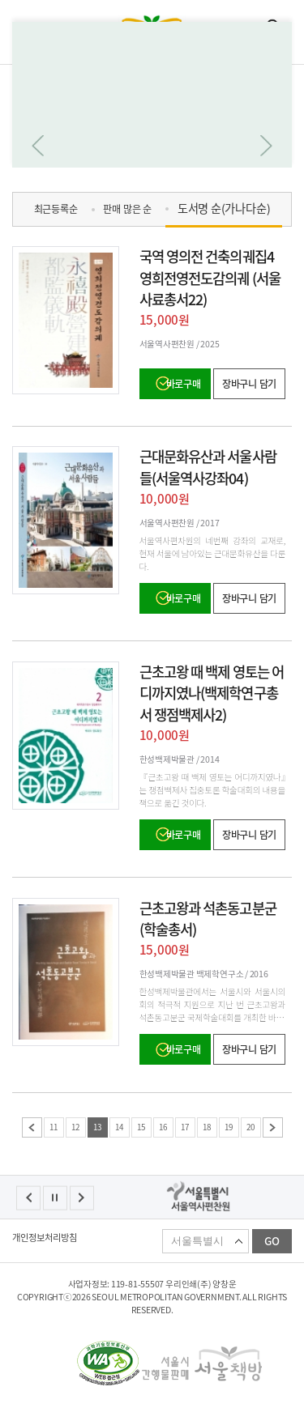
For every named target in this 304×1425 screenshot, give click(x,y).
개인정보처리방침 (44, 1237)
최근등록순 (56, 209)
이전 (32, 1127)
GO (272, 1240)
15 (141, 1127)
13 (97, 1127)
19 (229, 1127)
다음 (273, 1127)
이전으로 (38, 146)
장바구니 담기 (249, 383)
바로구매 (183, 383)
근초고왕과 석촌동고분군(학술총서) (207, 919)
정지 (55, 1197)
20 (250, 1127)
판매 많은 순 (127, 209)
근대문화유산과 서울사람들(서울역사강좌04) (207, 467)
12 (75, 1127)
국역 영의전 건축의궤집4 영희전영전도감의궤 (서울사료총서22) (209, 277)
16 (163, 1127)
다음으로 (266, 146)
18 (207, 1127)
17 (185, 1127)
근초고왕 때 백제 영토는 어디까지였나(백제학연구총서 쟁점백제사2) (212, 693)
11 (53, 1127)
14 (119, 1127)
